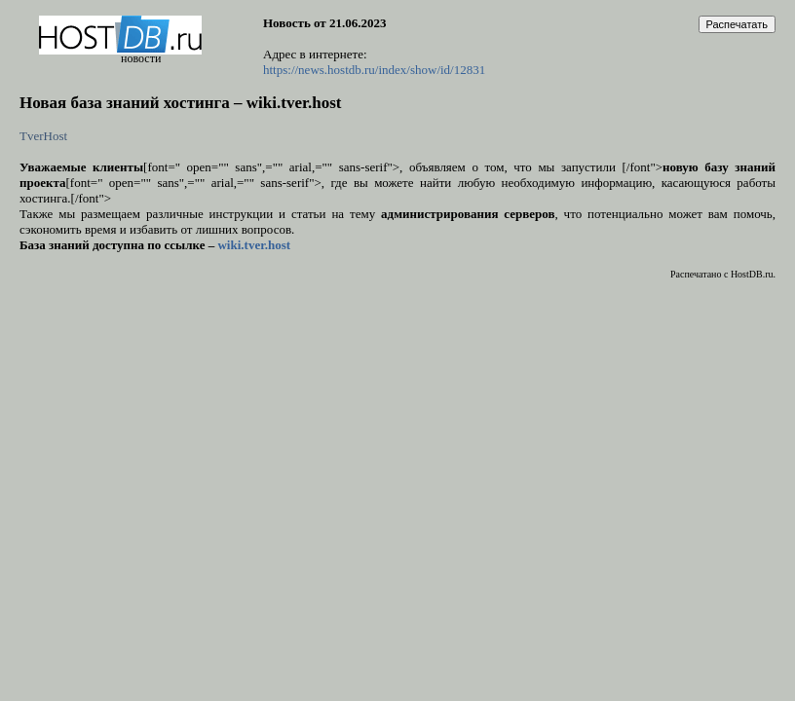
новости (141, 58)
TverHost (43, 136)
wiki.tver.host (253, 245)
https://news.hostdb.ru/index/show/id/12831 (374, 69)
